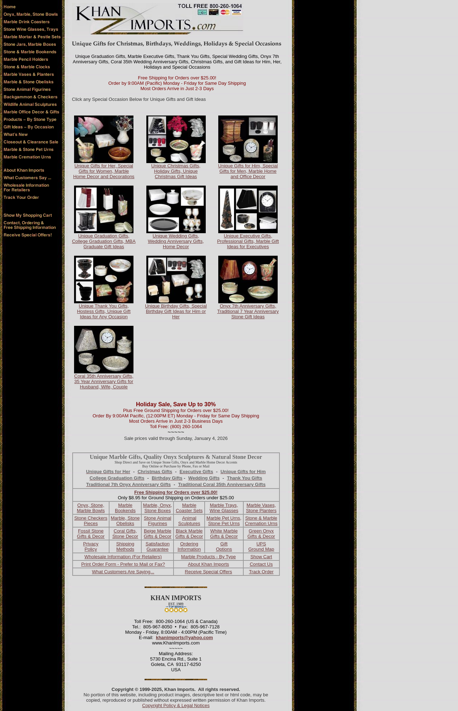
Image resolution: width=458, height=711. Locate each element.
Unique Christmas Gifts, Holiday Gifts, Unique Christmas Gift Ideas (175, 171)
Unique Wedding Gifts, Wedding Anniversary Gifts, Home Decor (176, 241)
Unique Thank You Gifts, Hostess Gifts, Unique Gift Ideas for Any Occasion (104, 311)
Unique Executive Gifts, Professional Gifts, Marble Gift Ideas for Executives (248, 241)
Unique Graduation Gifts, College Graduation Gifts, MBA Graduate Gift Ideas (104, 241)
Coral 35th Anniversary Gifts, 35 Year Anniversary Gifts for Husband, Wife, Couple (103, 381)
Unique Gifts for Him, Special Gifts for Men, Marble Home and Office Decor (248, 171)
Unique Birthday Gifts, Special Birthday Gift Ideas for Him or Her (176, 311)
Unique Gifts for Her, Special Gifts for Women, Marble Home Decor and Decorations (103, 171)
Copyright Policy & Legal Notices (176, 705)
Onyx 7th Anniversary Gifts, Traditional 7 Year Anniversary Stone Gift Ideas (248, 311)
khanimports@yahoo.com (184, 637)
